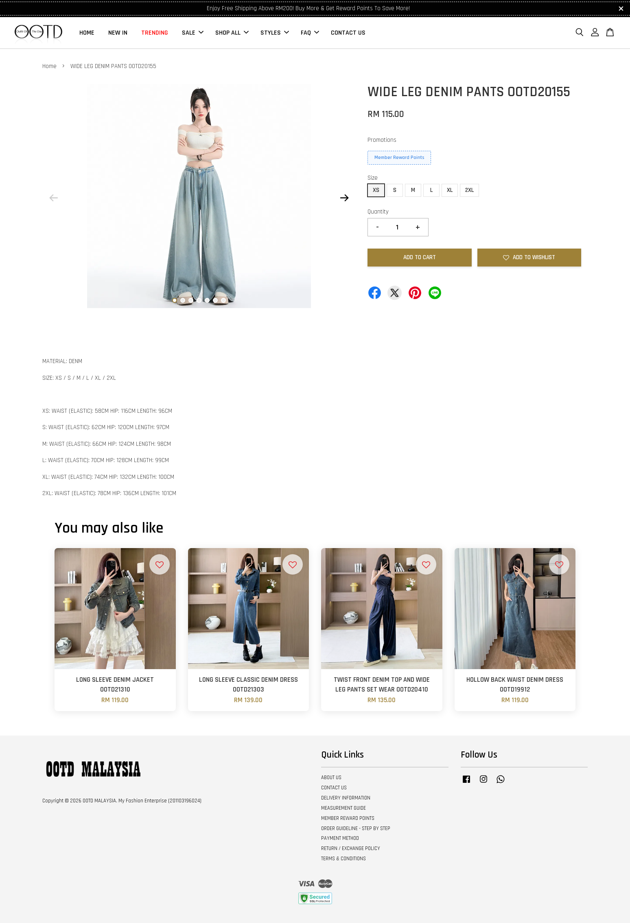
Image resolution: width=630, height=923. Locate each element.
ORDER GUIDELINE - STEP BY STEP (355, 828)
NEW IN (117, 33)
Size (373, 178)
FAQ (310, 33)
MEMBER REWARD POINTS (347, 818)
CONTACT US (348, 33)
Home (49, 66)
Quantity (378, 212)
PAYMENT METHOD (340, 838)
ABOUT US (331, 777)
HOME (86, 33)
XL (450, 190)
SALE (192, 33)
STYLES (274, 33)
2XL (469, 190)
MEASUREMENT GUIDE (343, 808)
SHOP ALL (232, 33)
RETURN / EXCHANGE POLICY (350, 848)
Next (344, 197)
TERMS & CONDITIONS (343, 858)
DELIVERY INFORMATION (345, 798)
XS (376, 190)
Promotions (382, 140)
